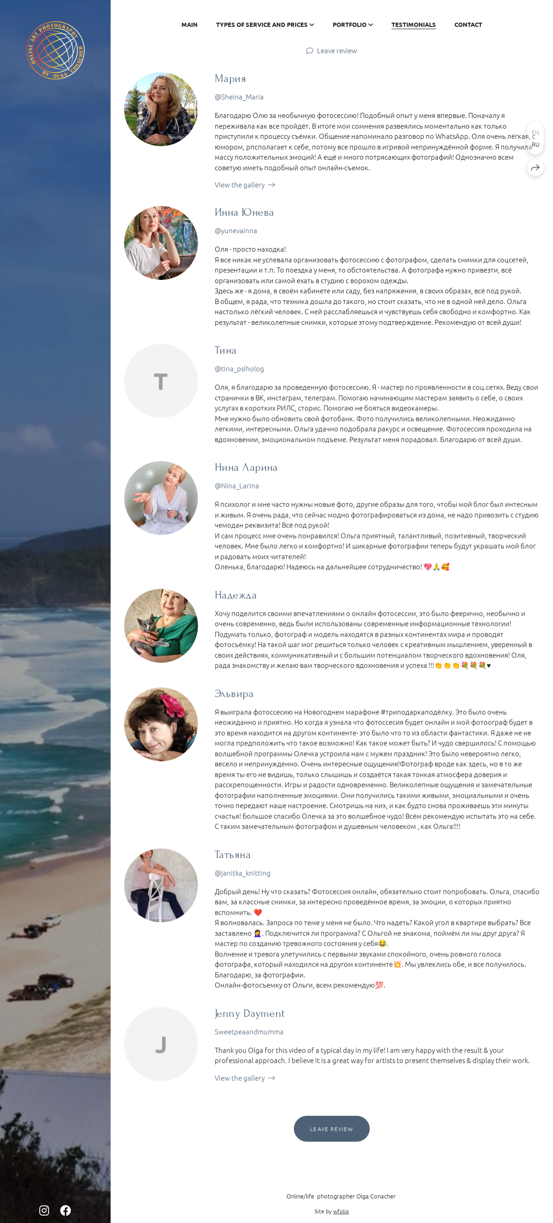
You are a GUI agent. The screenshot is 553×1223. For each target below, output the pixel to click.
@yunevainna (236, 230)
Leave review (337, 50)
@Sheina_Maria (239, 96)
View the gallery (240, 184)
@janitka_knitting (243, 874)
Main (189, 24)
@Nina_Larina (237, 487)
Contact (468, 24)
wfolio (341, 1211)
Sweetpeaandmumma (249, 1033)
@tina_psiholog (239, 370)
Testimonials (413, 24)
